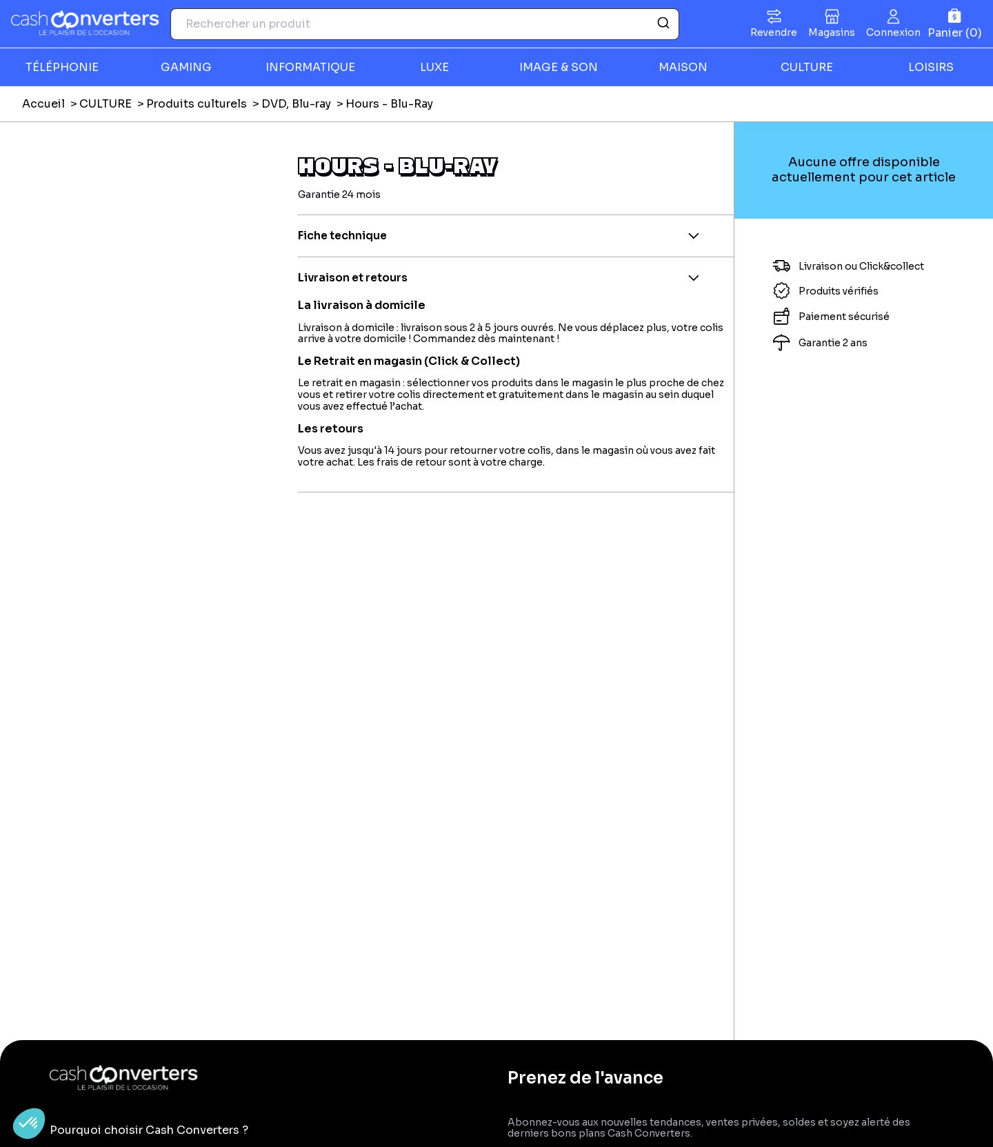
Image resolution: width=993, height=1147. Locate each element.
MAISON (683, 67)
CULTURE (807, 67)
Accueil (43, 104)
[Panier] (954, 23)
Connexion (893, 32)
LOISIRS (931, 67)
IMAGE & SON (558, 67)
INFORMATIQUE (310, 67)
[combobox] (424, 24)
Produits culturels (196, 104)
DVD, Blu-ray (296, 104)
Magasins (831, 32)
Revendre (773, 32)
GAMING (186, 67)
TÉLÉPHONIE (62, 67)
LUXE (434, 67)
